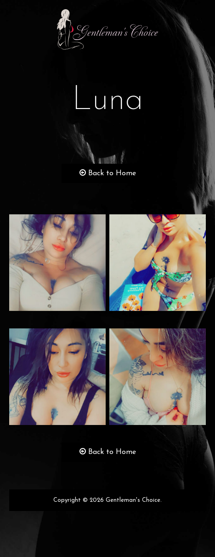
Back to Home (107, 173)
